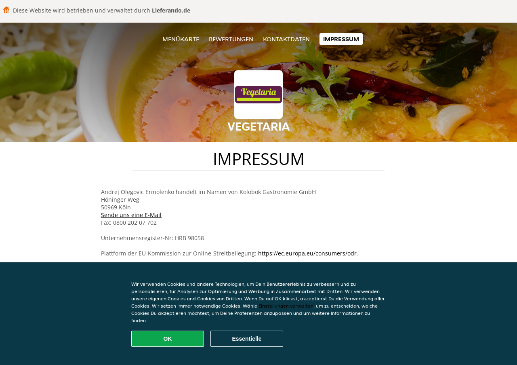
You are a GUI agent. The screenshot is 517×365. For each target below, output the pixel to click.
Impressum (341, 39)
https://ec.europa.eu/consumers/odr (307, 253)
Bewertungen (231, 39)
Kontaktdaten (286, 39)
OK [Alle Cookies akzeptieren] (168, 338)
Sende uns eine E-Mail (131, 215)
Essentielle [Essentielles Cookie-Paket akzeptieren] (246, 338)
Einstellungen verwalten (285, 306)
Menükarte (180, 39)
